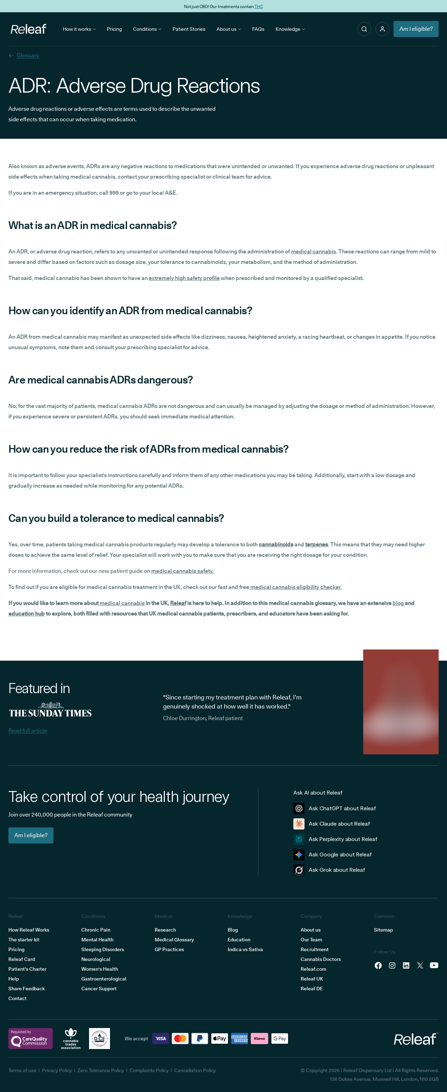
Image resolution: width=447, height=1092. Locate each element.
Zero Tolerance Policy (101, 1070)
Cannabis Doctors (321, 959)
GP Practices (169, 949)
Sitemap (383, 930)
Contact (17, 998)
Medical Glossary (174, 939)
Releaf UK (312, 979)
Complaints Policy (149, 1070)
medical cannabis (313, 251)
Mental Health (97, 939)
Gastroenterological (103, 979)
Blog (233, 930)
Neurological (95, 959)
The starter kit (23, 939)
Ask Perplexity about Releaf (335, 839)
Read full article (27, 730)
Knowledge (290, 29)
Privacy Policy (57, 1070)
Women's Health (99, 969)
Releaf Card (21, 959)
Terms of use (22, 1070)
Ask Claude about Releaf (331, 823)
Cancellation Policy (195, 1070)
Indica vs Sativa (245, 949)
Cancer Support (99, 988)
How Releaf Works (28, 930)
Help (13, 979)
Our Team (311, 939)
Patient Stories (189, 29)
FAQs (258, 29)
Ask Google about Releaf (332, 854)
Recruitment (315, 949)
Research (165, 930)
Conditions (147, 29)
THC (259, 6)
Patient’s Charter (27, 969)
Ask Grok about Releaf (329, 870)
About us (229, 29)
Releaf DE (312, 988)
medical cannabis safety (181, 571)
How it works (79, 29)
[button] (382, 29)
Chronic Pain (95, 930)
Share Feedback (26, 988)
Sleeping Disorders (102, 949)
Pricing (114, 29)
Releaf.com (313, 969)
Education (239, 939)
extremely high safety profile (184, 278)
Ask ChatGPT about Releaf (334, 808)
